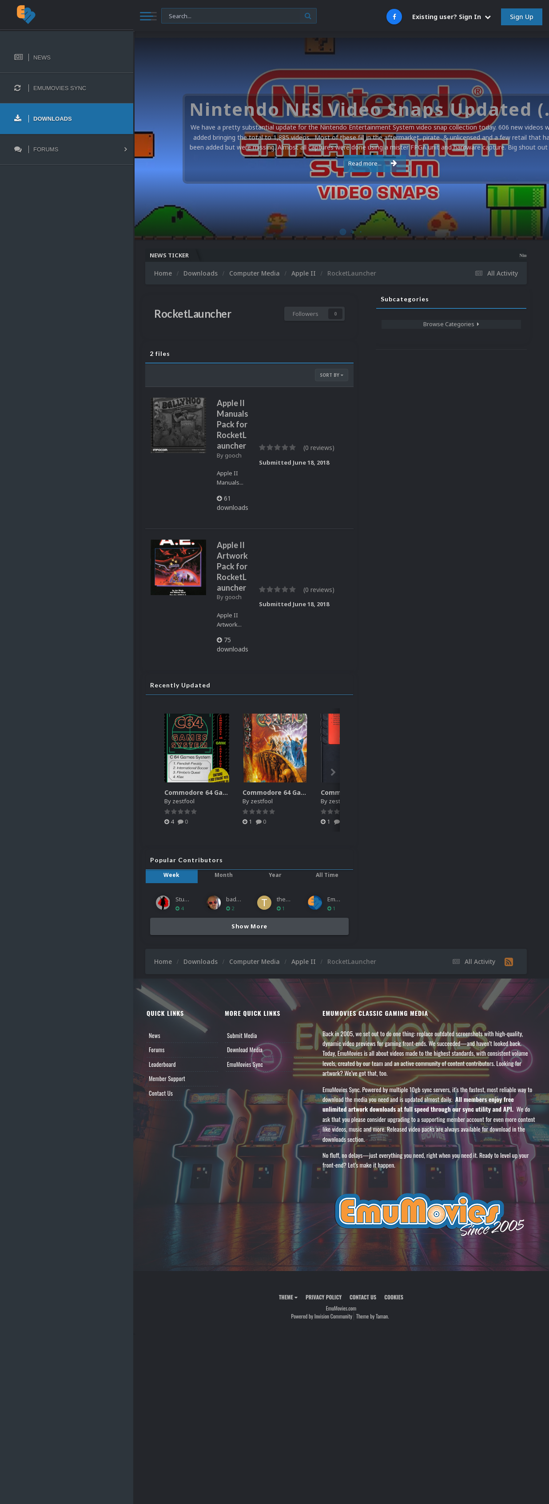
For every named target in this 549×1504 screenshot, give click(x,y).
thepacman (291, 899)
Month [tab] (224, 875)
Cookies (393, 1297)
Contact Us (161, 1093)
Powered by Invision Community (321, 1316)
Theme (288, 1297)
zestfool (183, 801)
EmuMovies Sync (245, 1064)
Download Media (245, 1049)
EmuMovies (342, 899)
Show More (249, 926)
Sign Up (521, 16)
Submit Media (242, 1035)
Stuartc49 (187, 899)
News (154, 1035)
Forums (157, 1049)
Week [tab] (171, 875)
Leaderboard (162, 1064)
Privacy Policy (324, 1297)
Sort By (331, 375)
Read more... (339, 163)
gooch (233, 455)
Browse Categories (451, 324)
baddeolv (238, 899)
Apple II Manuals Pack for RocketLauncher (232, 424)
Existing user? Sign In (451, 16)
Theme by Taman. (372, 1316)
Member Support (167, 1078)
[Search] (239, 16)
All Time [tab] (327, 875)
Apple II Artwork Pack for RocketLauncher (232, 566)
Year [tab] (275, 875)
